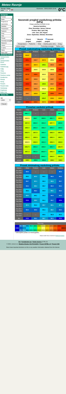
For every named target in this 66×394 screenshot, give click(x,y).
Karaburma (3, 77)
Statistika (3, 26)
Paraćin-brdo (4, 86)
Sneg (2, 33)
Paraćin (2, 84)
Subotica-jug (4, 67)
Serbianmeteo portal (4, 57)
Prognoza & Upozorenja (4, 23)
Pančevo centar (5, 75)
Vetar (2, 36)
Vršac (2, 71)
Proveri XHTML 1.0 (45, 244)
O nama (3, 47)
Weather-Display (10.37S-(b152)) (29, 244)
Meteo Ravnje (12, 5)
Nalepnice (4, 43)
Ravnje (2, 79)
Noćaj (2, 82)
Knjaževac (3, 90)
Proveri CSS (55, 244)
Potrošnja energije (6, 40)
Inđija (2, 69)
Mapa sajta (4, 52)
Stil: (2, 98)
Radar (3, 19)
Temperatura (4, 28)
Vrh (19, 241)
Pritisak (3, 38)
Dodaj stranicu (37, 241)
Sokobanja (3, 88)
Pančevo (3, 73)
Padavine (3, 31)
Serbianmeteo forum (4, 61)
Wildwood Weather (60, 235)
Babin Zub (3, 92)
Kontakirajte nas (27, 241)
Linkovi (3, 45)
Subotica (3, 64)
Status (3, 50)
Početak (3, 17)
